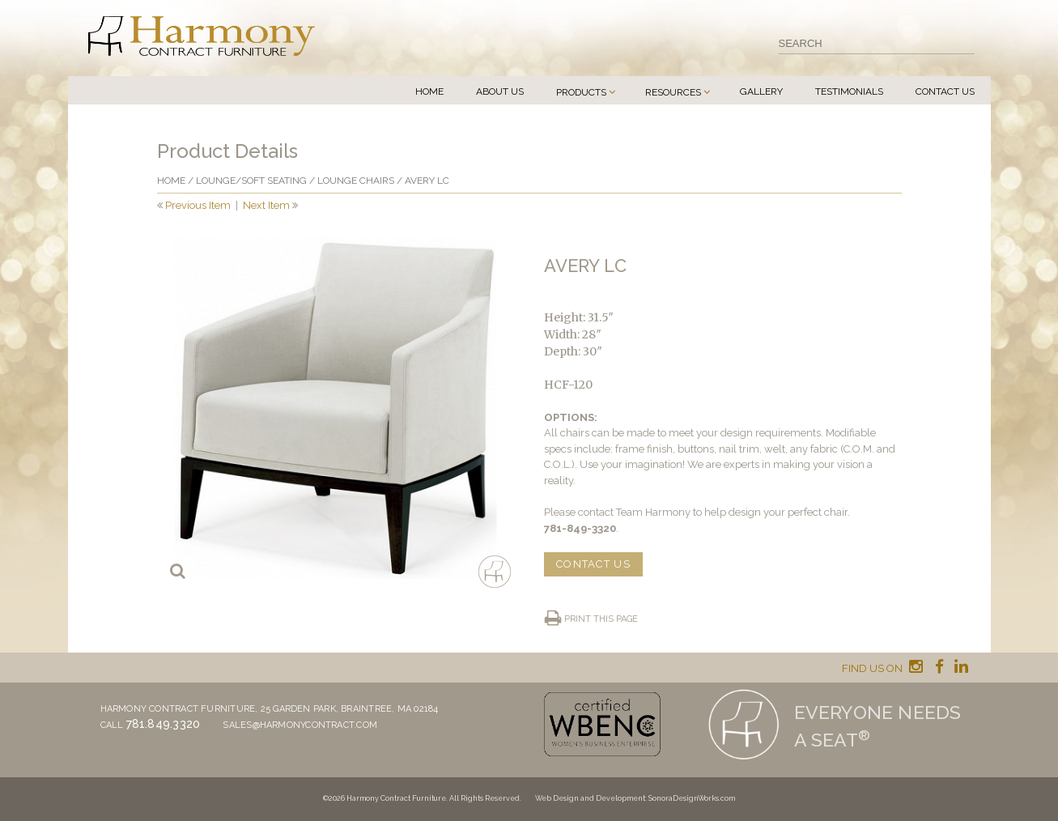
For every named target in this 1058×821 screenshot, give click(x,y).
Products (581, 92)
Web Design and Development (590, 798)
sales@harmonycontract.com (300, 725)
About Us (500, 91)
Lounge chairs (355, 180)
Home (429, 91)
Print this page (601, 619)
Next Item (266, 205)
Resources (673, 92)
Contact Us (945, 91)
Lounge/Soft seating (251, 180)
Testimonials (849, 91)
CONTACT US (593, 564)
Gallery (761, 91)
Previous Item (198, 205)
